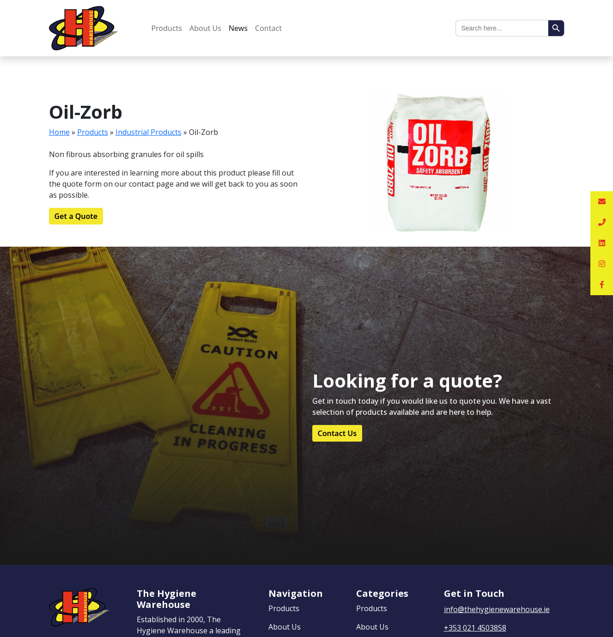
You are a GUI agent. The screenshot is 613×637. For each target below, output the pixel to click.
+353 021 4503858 (475, 628)
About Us (205, 28)
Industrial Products (148, 132)
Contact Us (337, 433)
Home (59, 132)
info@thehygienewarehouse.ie (497, 609)
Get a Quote (76, 216)
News (238, 28)
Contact (268, 28)
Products (167, 28)
